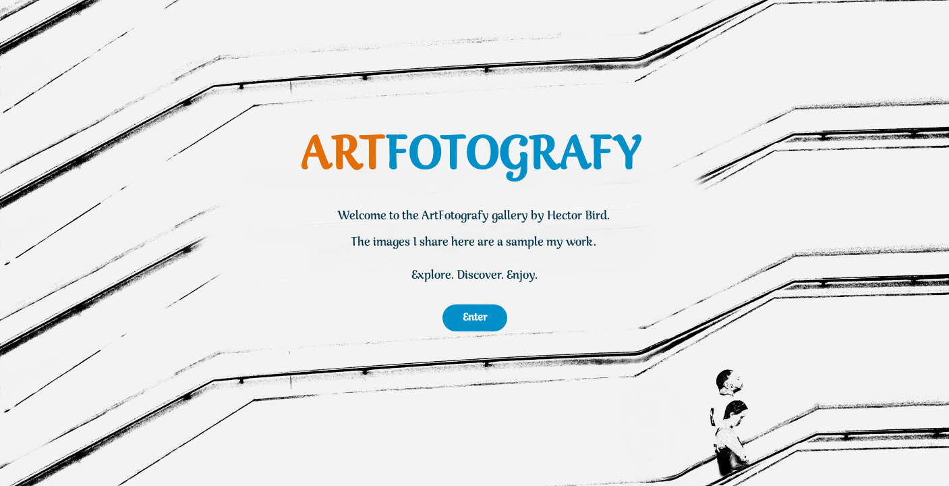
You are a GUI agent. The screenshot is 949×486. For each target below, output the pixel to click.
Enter (475, 318)
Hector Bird (577, 216)
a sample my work (545, 242)
